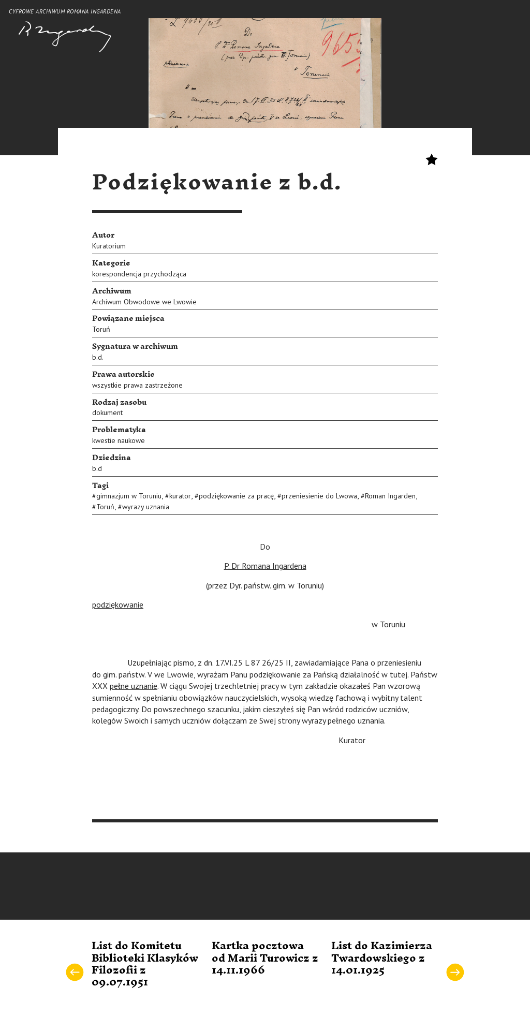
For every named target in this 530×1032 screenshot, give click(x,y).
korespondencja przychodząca (139, 273)
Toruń (101, 329)
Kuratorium (109, 245)
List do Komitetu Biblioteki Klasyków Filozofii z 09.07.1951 (145, 964)
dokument (107, 412)
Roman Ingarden (390, 495)
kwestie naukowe (118, 440)
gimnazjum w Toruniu (128, 495)
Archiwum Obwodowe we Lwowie (144, 301)
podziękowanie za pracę (236, 495)
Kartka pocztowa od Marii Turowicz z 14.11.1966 (265, 958)
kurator (180, 495)
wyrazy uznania (145, 506)
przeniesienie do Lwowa (319, 495)
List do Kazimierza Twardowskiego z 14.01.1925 (381, 958)
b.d (97, 468)
